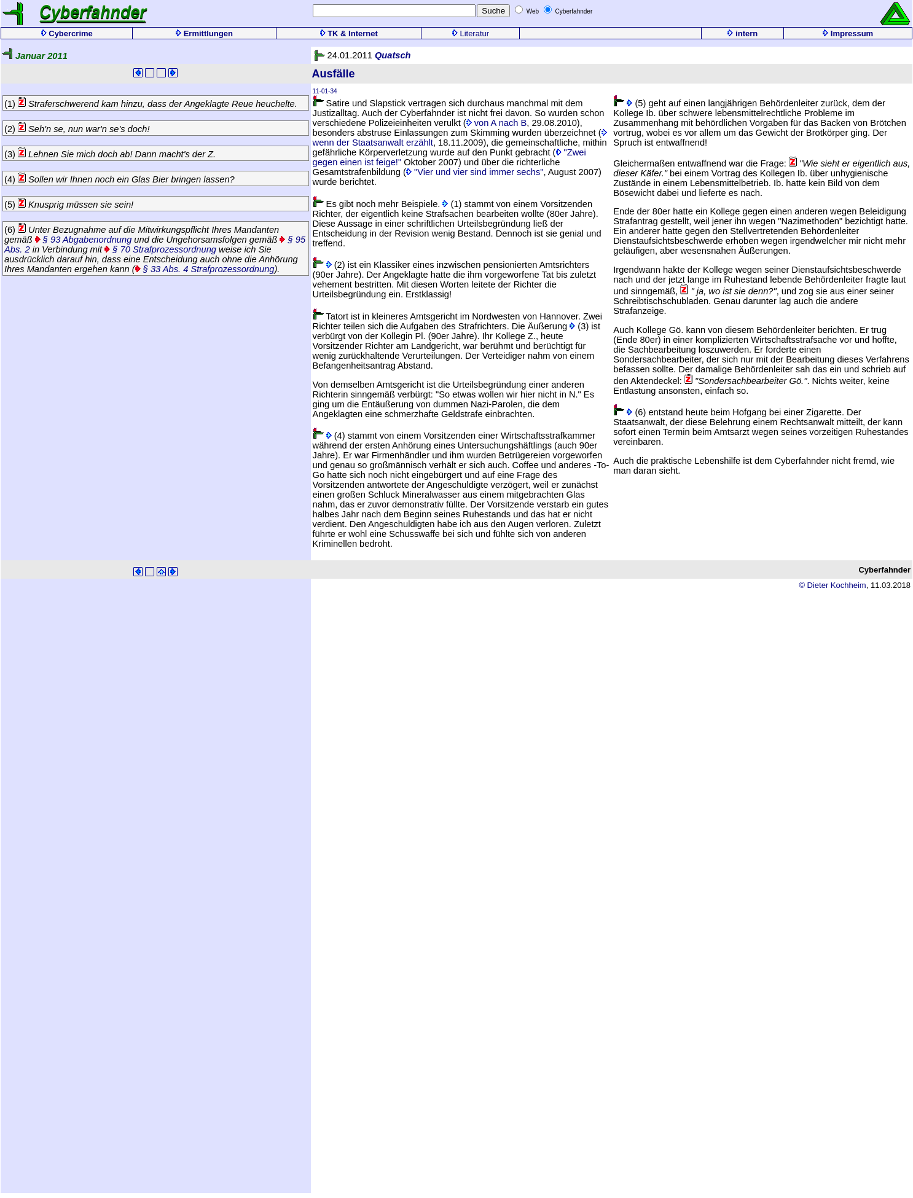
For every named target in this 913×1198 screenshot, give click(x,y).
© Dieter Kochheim (832, 585)
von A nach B (496, 123)
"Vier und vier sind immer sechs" (475, 172)
